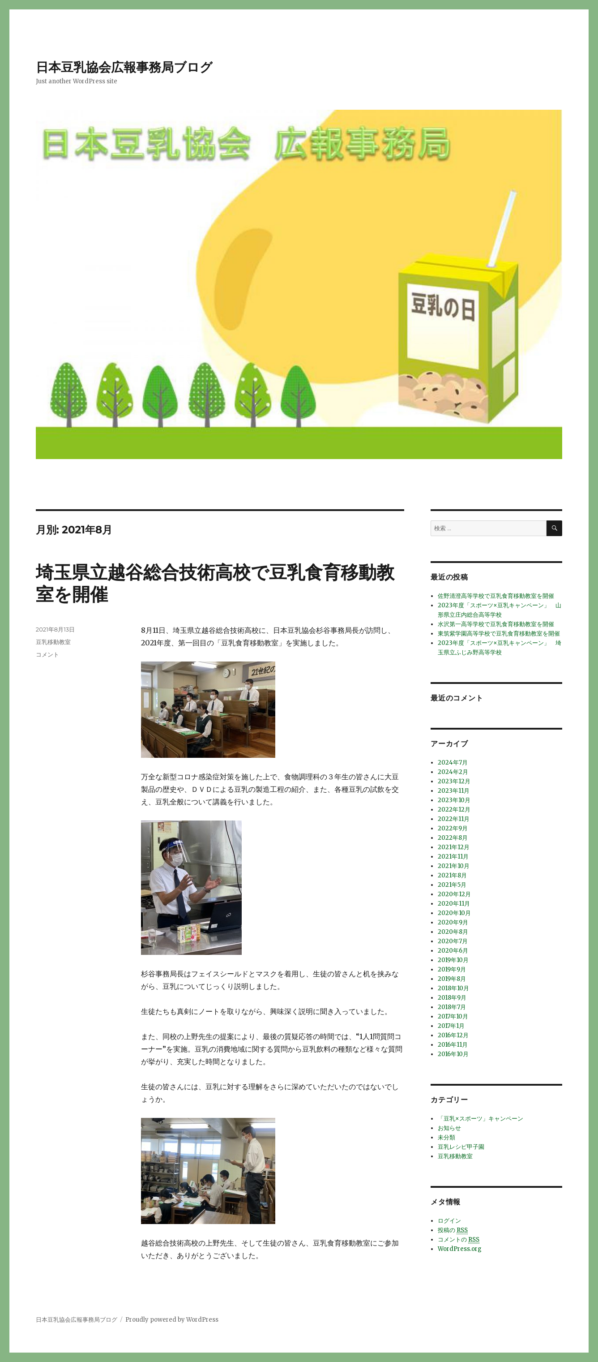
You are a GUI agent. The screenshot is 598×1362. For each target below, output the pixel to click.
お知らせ (449, 1128)
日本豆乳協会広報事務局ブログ (124, 67)
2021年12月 (454, 847)
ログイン (449, 1221)
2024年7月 (453, 762)
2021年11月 (453, 856)
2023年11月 (454, 791)
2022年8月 (453, 838)
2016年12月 (453, 1035)
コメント (47, 654)
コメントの (458, 1240)
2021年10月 (454, 866)
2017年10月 (453, 1016)
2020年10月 (454, 913)
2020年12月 (454, 894)
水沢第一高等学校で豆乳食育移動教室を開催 (496, 624)
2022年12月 (454, 809)
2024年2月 (453, 772)
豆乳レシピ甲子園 (461, 1147)
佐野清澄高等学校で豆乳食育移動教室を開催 (496, 596)
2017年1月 (451, 1026)
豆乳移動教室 (53, 641)
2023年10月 (454, 800)
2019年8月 (452, 979)
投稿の (453, 1230)
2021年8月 (452, 875)
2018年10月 (453, 988)
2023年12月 (454, 781)
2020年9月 (453, 922)
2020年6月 (453, 950)
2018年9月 (452, 997)
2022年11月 (454, 819)
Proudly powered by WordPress (171, 1319)
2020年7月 (453, 941)
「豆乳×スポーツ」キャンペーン (480, 1118)
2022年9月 (453, 828)
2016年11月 (453, 1044)
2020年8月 (453, 932)
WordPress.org (460, 1249)
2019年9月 (452, 969)
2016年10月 (453, 1054)
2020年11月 (454, 903)
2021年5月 (452, 885)
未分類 (446, 1137)
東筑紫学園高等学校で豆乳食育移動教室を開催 (499, 633)
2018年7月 (452, 1007)
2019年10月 (453, 960)
